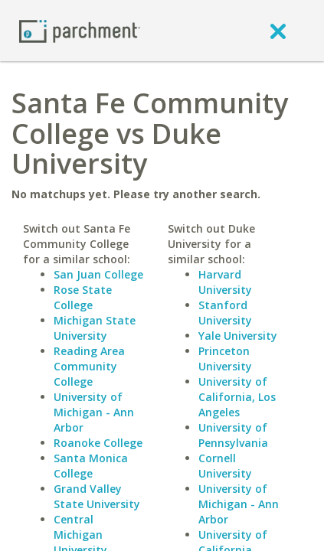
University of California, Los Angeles (237, 396)
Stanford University (225, 313)
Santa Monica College (91, 466)
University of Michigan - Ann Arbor (94, 412)
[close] (278, 30)
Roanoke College (98, 442)
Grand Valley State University (97, 496)
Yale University (237, 335)
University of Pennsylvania (233, 435)
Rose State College (83, 297)
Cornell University (225, 466)
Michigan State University (95, 328)
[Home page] (79, 30)
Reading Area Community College (89, 366)
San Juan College (98, 274)
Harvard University (225, 282)
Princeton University (225, 358)
